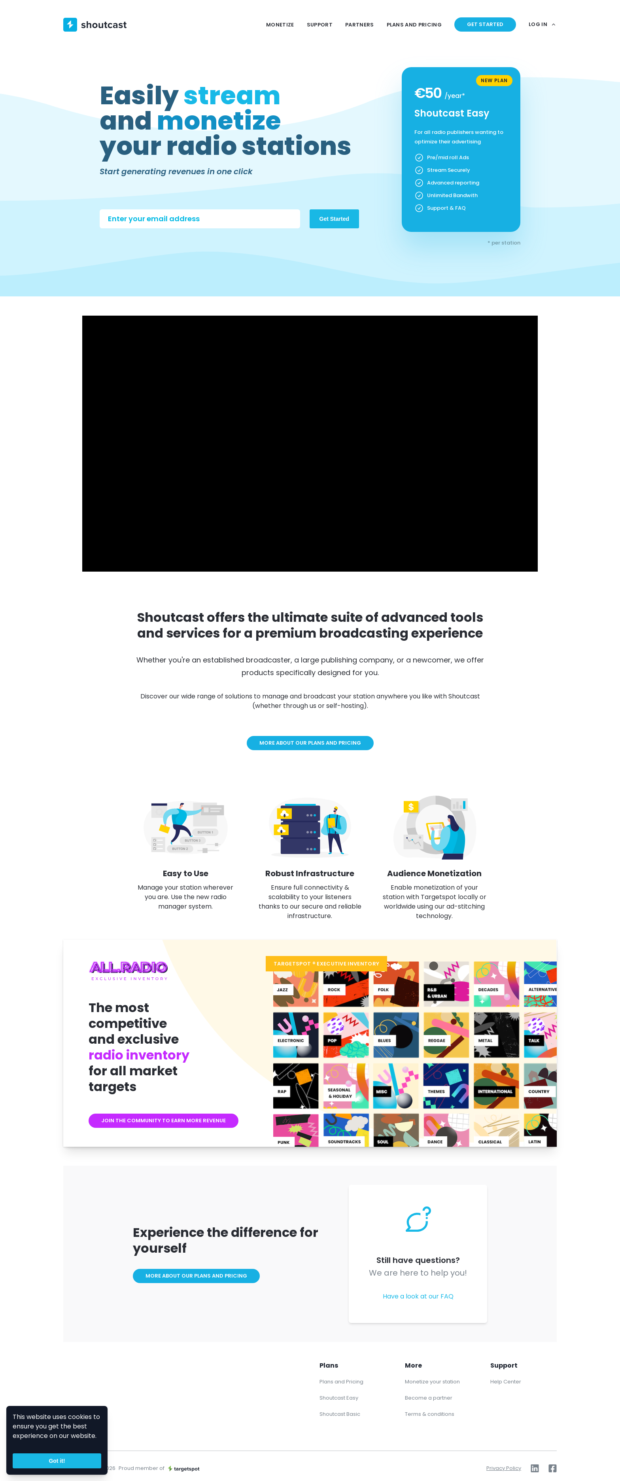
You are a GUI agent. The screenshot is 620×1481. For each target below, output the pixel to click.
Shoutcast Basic (339, 1414)
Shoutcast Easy (338, 1398)
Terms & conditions (429, 1414)
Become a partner (428, 1398)
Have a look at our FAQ (418, 1296)
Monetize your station (432, 1381)
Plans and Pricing (341, 1381)
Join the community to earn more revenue (163, 1120)
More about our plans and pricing (310, 743)
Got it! (57, 1461)
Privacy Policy (503, 1468)
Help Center (505, 1381)
